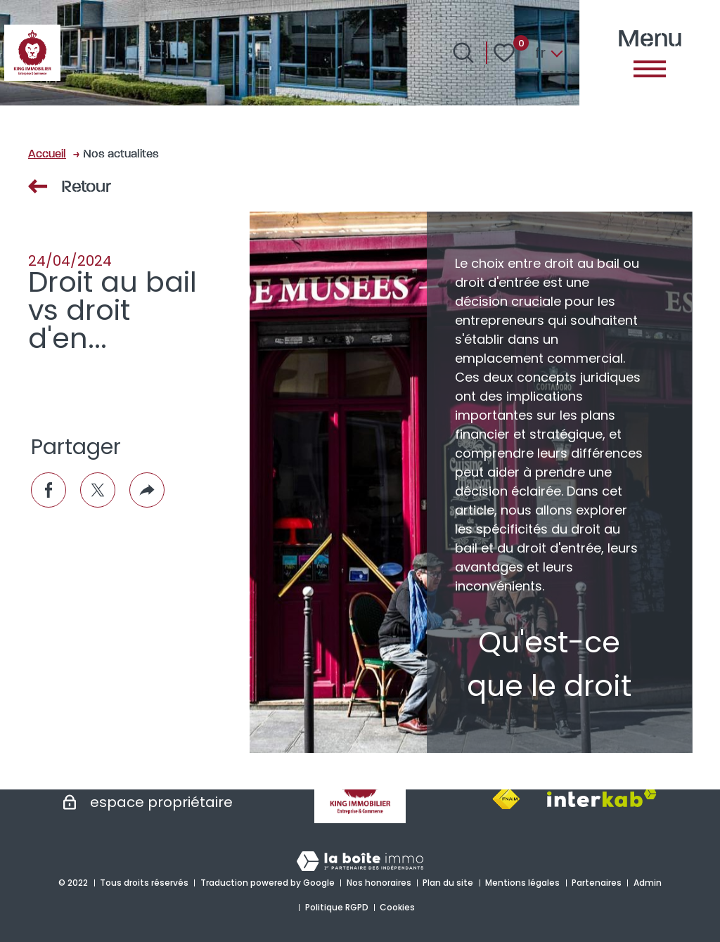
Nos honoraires (379, 883)
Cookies (397, 907)
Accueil (47, 153)
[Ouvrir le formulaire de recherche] (463, 52)
